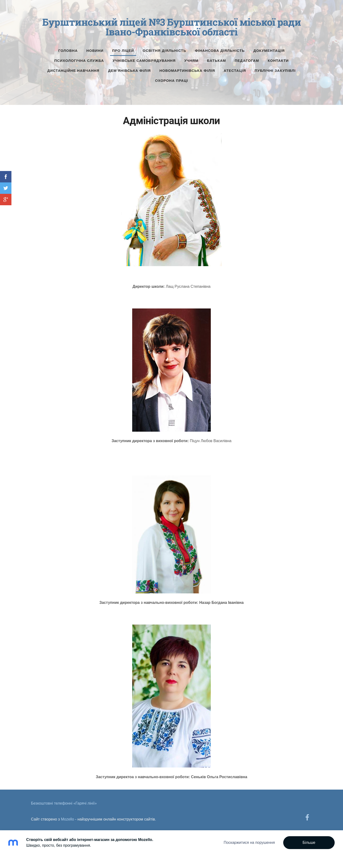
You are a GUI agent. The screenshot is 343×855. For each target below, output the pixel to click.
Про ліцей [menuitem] (123, 49)
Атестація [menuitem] (235, 69)
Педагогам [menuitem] (247, 59)
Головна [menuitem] (68, 49)
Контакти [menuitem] (278, 59)
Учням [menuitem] (191, 59)
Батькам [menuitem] (216, 59)
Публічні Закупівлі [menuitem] (275, 69)
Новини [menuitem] (95, 49)
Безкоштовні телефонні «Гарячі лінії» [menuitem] (64, 802)
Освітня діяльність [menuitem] (164, 49)
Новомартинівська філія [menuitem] (187, 69)
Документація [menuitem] (269, 49)
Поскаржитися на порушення (249, 842)
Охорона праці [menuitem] (171, 79)
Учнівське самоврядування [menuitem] (144, 59)
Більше (309, 842)
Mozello (67, 818)
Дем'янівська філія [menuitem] (129, 69)
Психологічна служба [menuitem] (79, 59)
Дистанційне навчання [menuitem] (73, 69)
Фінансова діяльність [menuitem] (220, 49)
